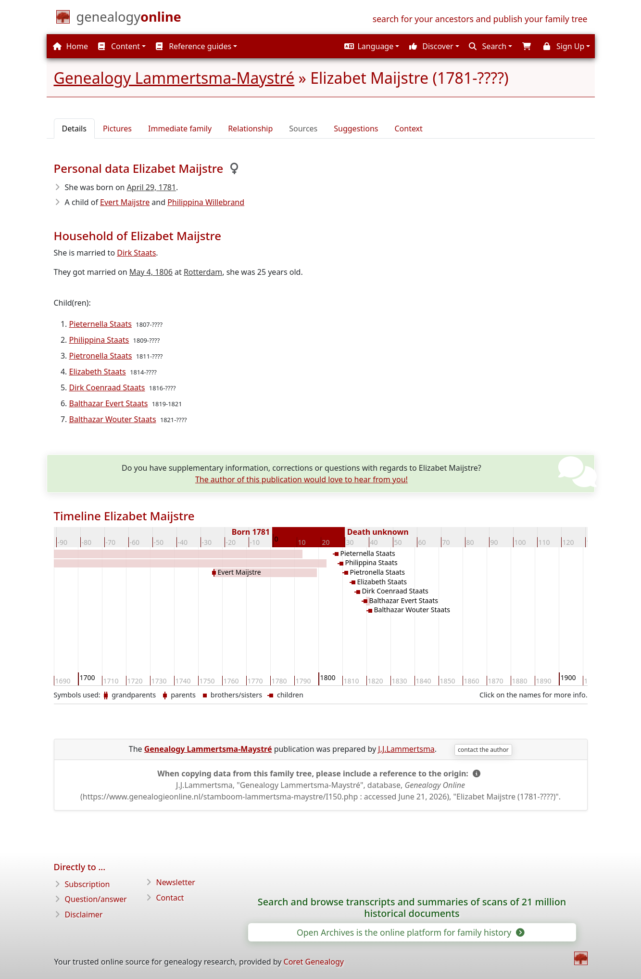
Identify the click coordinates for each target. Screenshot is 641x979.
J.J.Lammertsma (406, 749)
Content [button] (119, 46)
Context (408, 128)
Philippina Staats (99, 340)
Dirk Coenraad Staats (107, 387)
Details (74, 128)
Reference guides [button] (193, 46)
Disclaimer (84, 914)
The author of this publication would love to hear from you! (301, 479)
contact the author (483, 750)
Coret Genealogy (314, 961)
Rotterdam (203, 272)
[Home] (128, 18)
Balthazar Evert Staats (108, 403)
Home (70, 46)
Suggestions (356, 128)
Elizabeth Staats (97, 371)
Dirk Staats (136, 252)
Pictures (117, 128)
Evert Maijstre (125, 202)
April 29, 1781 (151, 187)
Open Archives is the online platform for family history (410, 932)
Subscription (87, 884)
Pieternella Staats (100, 324)
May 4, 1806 (151, 272)
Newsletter (175, 882)
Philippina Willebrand (205, 202)
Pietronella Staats (100, 355)
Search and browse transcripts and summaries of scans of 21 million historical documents (412, 907)
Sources (303, 128)
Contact (170, 897)
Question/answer (96, 899)
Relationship (250, 128)
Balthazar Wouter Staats (112, 419)
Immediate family (180, 128)
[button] (370, 46)
